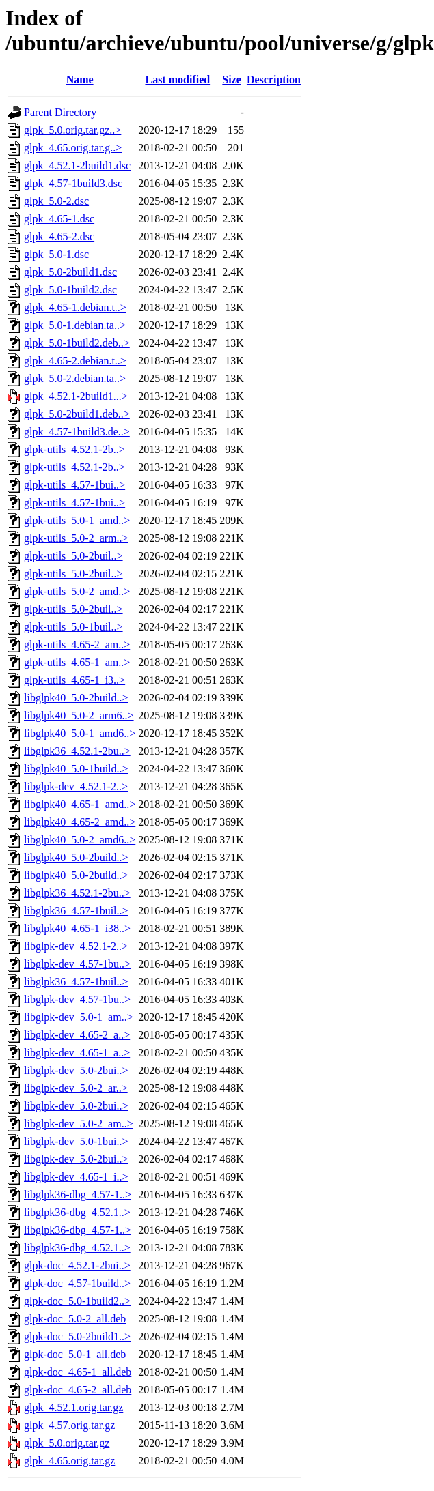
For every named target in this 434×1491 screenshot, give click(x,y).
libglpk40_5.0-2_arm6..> (79, 715)
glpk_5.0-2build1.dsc (70, 272)
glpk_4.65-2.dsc (59, 236)
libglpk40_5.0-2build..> (76, 698)
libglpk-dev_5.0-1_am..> (78, 1017)
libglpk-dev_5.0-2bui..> (76, 1070)
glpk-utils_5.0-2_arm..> (76, 538)
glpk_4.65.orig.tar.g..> (73, 148)
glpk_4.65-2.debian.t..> (75, 360)
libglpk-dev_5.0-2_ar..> (76, 1088)
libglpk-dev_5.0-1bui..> (76, 1141)
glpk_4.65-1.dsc (59, 219)
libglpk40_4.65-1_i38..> (77, 928)
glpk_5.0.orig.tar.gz (66, 1443)
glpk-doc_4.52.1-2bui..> (77, 1265)
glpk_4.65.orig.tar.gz (69, 1460)
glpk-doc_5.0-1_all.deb (75, 1354)
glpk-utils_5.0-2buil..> (73, 556)
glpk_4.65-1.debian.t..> (75, 307)
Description (274, 79)
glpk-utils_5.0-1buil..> (73, 627)
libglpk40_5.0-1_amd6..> (79, 733)
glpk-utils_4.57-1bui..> (74, 485)
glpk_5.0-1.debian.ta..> (75, 325)
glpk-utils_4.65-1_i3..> (74, 680)
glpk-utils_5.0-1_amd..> (77, 520)
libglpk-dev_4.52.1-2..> (76, 786)
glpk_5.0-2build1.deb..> (77, 414)
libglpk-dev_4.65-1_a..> (77, 1052)
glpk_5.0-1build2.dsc (70, 289)
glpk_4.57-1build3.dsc (73, 183)
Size (231, 79)
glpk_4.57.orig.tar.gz (69, 1425)
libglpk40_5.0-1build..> (76, 769)
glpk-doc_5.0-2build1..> (77, 1336)
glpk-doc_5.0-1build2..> (77, 1301)
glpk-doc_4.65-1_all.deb (77, 1372)
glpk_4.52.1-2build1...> (76, 396)
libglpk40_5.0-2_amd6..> (79, 839)
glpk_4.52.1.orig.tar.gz (73, 1407)
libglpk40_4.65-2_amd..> (79, 822)
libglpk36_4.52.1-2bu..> (77, 751)
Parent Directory (60, 112)
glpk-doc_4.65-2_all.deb (77, 1389)
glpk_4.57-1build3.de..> (77, 431)
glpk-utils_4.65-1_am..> (77, 662)
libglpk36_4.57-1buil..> (76, 910)
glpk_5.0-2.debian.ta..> (75, 378)
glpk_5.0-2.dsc (56, 201)
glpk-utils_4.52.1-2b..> (74, 449)
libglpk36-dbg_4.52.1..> (77, 1212)
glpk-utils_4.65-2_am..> (77, 644)
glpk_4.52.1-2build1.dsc (77, 165)
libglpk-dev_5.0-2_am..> (78, 1123)
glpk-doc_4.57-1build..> (77, 1283)
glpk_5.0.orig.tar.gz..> (72, 130)
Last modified (177, 79)
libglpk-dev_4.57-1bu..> (77, 964)
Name (80, 79)
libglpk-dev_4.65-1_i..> (76, 1177)
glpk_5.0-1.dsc (56, 254)
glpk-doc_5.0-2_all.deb (75, 1318)
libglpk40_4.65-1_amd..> (79, 804)
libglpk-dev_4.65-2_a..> (77, 1035)
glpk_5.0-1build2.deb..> (77, 343)
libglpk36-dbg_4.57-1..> (77, 1194)
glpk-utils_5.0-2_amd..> (77, 591)
